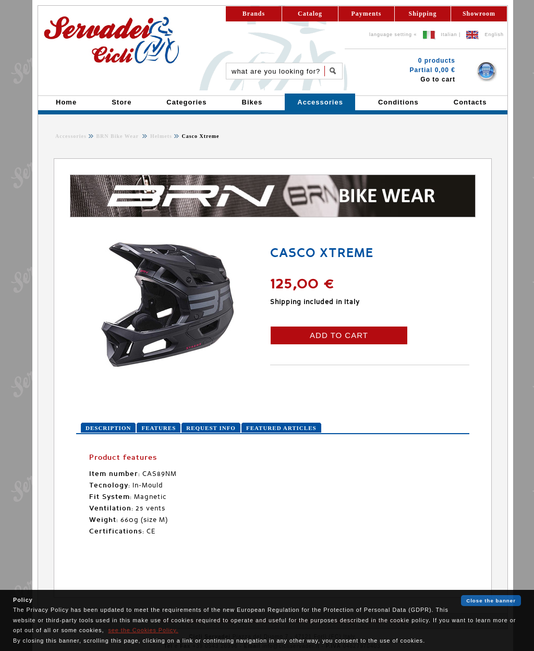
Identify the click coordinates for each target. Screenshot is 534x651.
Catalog (310, 13)
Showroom (479, 13)
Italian (449, 34)
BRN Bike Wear (118, 136)
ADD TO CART (339, 335)
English (494, 34)
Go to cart (437, 79)
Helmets (160, 136)
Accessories (71, 136)
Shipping (422, 13)
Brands (253, 13)
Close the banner (491, 600)
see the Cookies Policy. (143, 630)
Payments (366, 13)
